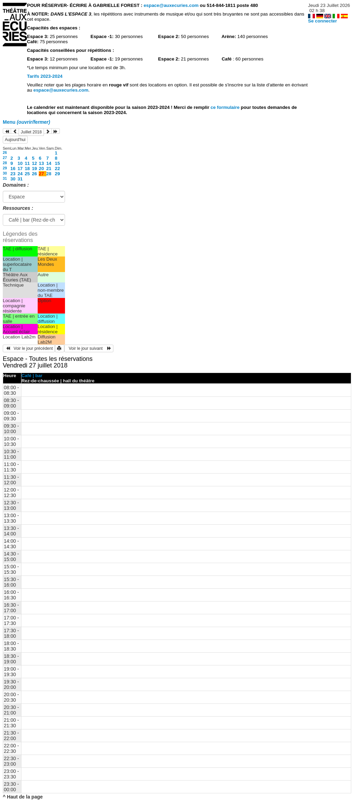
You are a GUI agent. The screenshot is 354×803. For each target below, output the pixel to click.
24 (20, 173)
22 (57, 168)
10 (20, 163)
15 (57, 163)
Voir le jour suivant (88, 348)
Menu (26, 122)
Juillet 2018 (31, 132)
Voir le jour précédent (29, 348)
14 (49, 163)
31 (5, 178)
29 (5, 168)
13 (41, 163)
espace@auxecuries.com (170, 5)
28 (5, 163)
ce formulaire (226, 107)
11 (27, 163)
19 (34, 168)
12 (34, 163)
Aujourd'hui (15, 139)
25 (27, 173)
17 (20, 168)
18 (27, 168)
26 (5, 152)
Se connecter (322, 21)
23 (13, 173)
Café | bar (32, 375)
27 (5, 158)
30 (5, 173)
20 (41, 168)
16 (13, 168)
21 (49, 168)
